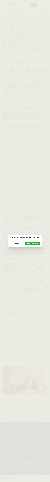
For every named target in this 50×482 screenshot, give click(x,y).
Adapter (17, 243)
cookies (29, 237)
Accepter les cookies (32, 243)
